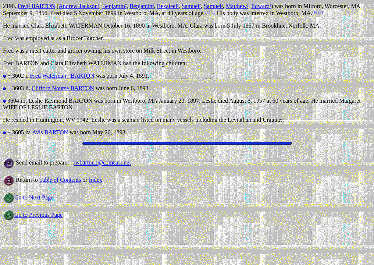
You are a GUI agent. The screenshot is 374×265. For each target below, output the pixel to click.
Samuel (191, 6)
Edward (261, 6)
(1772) (317, 12)
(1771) (210, 12)
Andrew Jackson (78, 6)
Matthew (237, 6)
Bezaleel (168, 6)
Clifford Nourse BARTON (63, 88)
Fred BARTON (36, 6)
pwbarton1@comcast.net (101, 163)
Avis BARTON (50, 132)
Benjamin (114, 6)
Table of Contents (60, 180)
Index (95, 180)
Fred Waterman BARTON (62, 76)
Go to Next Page (28, 197)
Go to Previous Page (33, 215)
